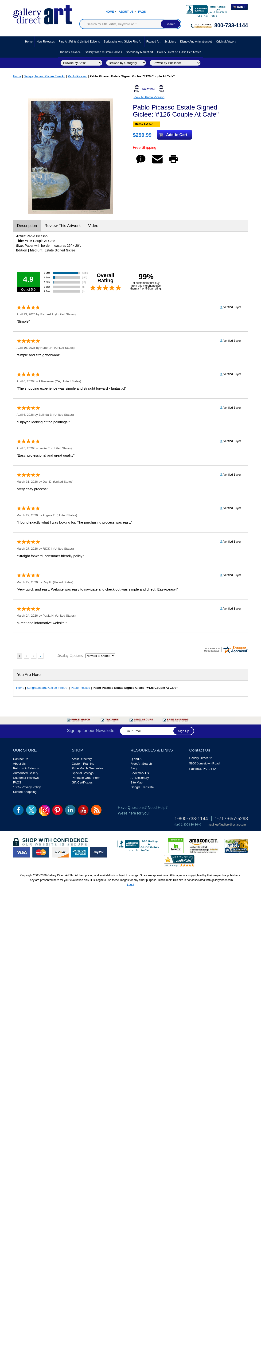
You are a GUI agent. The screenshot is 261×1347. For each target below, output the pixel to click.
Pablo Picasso (77, 76)
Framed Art (153, 41)
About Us (126, 11)
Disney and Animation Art (196, 41)
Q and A (136, 759)
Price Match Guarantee (87, 768)
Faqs (142, 11)
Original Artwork (226, 41)
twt (31, 810)
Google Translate (142, 787)
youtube (83, 810)
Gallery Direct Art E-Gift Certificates (179, 52)
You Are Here (29, 674)
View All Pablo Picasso (149, 97)
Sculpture (170, 41)
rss (96, 810)
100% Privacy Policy (27, 787)
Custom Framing (83, 763)
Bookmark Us (140, 773)
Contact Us (20, 759)
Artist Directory (82, 759)
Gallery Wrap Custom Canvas (103, 52)
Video (93, 225)
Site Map (137, 782)
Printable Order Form (86, 777)
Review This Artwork (63, 225)
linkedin (70, 810)
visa (21, 852)
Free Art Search (141, 763)
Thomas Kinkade (70, 52)
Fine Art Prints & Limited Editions (79, 41)
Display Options (70, 655)
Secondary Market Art (139, 52)
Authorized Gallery (25, 773)
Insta (44, 810)
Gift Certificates (82, 782)
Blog (134, 768)
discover (60, 852)
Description (27, 225)
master (40, 852)
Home (110, 11)
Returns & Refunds (26, 768)
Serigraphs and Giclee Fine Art (123, 41)
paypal (98, 852)
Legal (130, 884)
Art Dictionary (140, 777)
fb (18, 810)
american (79, 852)
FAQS (17, 782)
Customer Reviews (26, 777)
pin (57, 810)
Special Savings (83, 773)
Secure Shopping (25, 792)
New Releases (46, 41)
